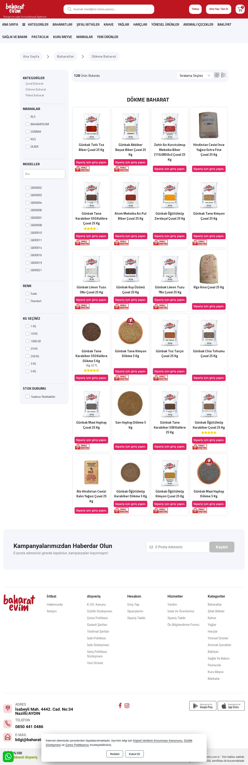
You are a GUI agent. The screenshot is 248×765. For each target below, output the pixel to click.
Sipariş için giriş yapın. (91, 162)
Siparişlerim (135, 611)
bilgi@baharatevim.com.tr (39, 739)
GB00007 (34, 218)
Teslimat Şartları (98, 631)
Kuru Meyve (62, 36)
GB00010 (34, 233)
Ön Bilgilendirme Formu (183, 624)
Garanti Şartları (97, 624)
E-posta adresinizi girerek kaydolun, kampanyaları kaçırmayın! (60, 553)
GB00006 (34, 210)
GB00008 (34, 225)
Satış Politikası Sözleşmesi (97, 654)
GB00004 (34, 203)
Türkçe (195, 9)
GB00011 (34, 240)
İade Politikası (96, 638)
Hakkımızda (55, 604)
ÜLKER (32, 147)
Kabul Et (134, 754)
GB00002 (34, 188)
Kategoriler (35, 24)
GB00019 (34, 263)
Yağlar (123, 24)
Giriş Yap (133, 604)
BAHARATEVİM (37, 124)
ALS (30, 117)
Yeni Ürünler (95, 663)
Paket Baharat (35, 95)
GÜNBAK (33, 132)
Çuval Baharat (34, 83)
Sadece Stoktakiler (40, 396)
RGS (31, 139)
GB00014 (34, 248)
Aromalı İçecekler (198, 24)
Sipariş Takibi (136, 618)
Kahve (109, 24)
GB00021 (34, 270)
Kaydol (222, 547)
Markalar (84, 36)
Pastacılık (40, 36)
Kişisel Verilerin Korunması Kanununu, (158, 740)
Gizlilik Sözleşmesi (99, 611)
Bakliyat (224, 24)
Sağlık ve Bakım (14, 36)
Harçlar (140, 24)
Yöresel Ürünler (165, 24)
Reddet (114, 754)
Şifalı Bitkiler (88, 24)
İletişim (52, 611)
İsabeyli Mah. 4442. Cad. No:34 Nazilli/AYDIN (44, 711)
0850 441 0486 (29, 726)
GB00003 (34, 195)
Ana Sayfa (10, 24)
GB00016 (34, 255)
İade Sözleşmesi (98, 645)
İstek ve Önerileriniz (181, 611)
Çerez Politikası (97, 618)
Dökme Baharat (36, 89)
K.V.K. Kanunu (96, 604)
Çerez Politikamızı (77, 745)
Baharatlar (62, 24)
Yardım (172, 604)
